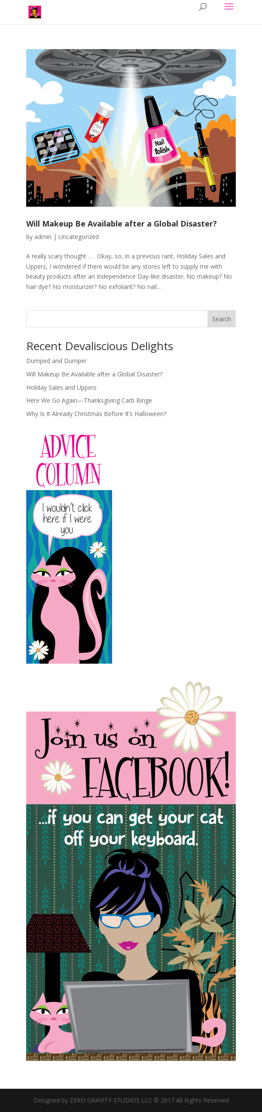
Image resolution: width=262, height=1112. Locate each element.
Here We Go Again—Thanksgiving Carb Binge (89, 400)
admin (43, 237)
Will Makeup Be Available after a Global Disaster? (121, 223)
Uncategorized (78, 237)
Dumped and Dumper (56, 361)
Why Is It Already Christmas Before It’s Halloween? (96, 414)
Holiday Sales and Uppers (61, 387)
